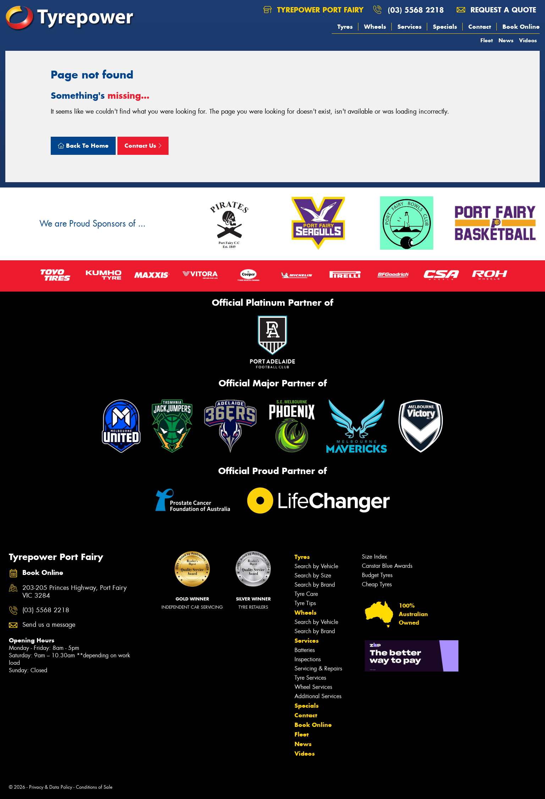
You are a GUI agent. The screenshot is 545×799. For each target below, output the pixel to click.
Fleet (486, 40)
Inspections (307, 659)
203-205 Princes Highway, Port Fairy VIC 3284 (74, 592)
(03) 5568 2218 (416, 9)
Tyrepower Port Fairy (313, 9)
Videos (528, 40)
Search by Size (312, 575)
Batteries (304, 650)
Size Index (374, 556)
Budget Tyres (377, 575)
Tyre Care (306, 594)
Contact (479, 27)
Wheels (375, 27)
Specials (445, 27)
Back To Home (83, 146)
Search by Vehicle (316, 566)
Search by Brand (314, 584)
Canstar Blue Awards (387, 566)
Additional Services (317, 696)
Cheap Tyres (377, 584)
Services (409, 27)
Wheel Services (313, 687)
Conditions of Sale (94, 787)
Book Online (521, 27)
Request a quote (496, 9)
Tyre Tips (305, 603)
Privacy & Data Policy (50, 787)
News (506, 40)
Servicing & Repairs (318, 668)
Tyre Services (310, 677)
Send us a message (48, 625)
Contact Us (143, 146)
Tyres (345, 27)
